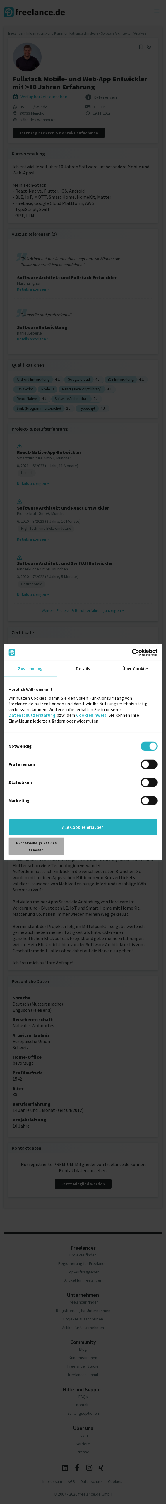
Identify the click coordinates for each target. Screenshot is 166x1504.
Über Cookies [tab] (135, 668)
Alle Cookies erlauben (83, 827)
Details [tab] (83, 668)
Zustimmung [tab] (30, 668)
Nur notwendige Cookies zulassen (36, 846)
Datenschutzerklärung (32, 715)
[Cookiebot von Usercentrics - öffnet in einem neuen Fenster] (132, 652)
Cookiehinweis (91, 715)
